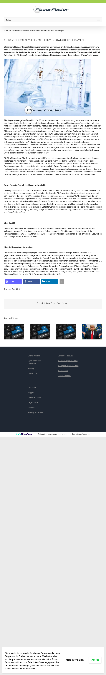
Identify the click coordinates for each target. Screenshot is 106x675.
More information (75, 660)
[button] (13, 281)
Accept (95, 660)
